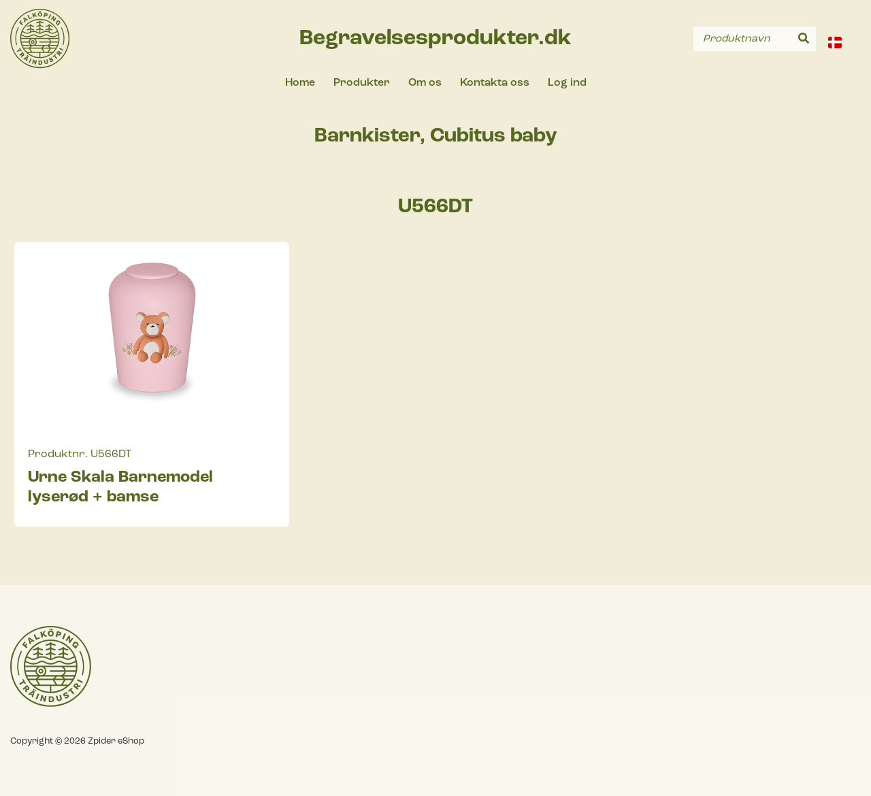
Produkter (361, 83)
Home (300, 83)
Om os (425, 83)
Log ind (567, 83)
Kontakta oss (494, 83)
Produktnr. (58, 454)
